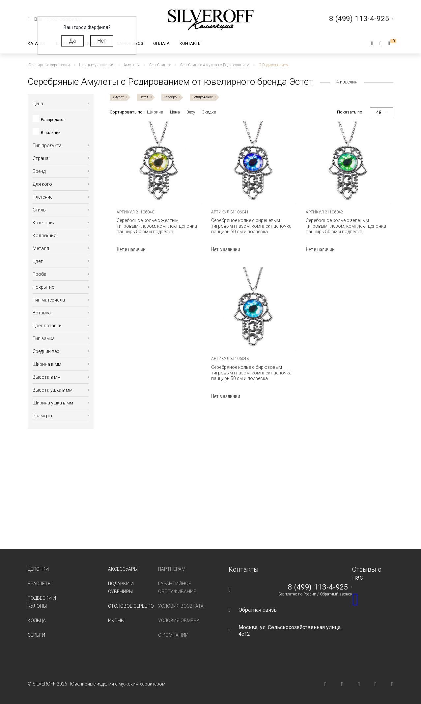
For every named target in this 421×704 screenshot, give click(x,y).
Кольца (37, 620)
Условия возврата (181, 606)
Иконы (116, 620)
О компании (173, 635)
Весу (190, 112)
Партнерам (171, 569)
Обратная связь (258, 610)
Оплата (161, 43)
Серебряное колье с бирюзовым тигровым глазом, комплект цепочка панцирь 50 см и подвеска (251, 373)
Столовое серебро (131, 606)
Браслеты (39, 583)
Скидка (209, 112)
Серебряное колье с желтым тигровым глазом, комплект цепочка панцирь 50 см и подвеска (157, 226)
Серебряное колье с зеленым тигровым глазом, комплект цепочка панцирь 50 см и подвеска (346, 226)
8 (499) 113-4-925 (318, 587)
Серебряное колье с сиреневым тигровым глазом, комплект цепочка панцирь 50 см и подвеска (251, 226)
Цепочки (38, 569)
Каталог (37, 43)
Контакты (191, 43)
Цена (175, 112)
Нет (101, 41)
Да (72, 41)
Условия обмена (179, 620)
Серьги (36, 635)
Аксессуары (123, 569)
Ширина (155, 112)
